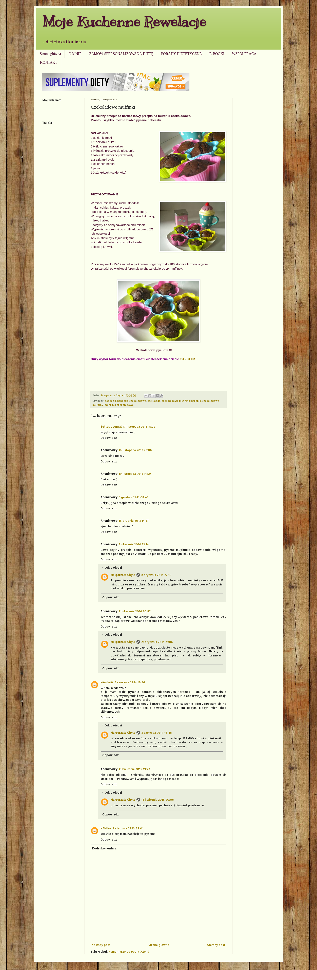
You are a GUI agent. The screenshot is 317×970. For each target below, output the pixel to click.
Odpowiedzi (113, 567)
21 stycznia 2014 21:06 (157, 641)
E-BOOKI (216, 54)
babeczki (110, 400)
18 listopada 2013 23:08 (135, 450)
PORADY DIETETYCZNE (181, 54)
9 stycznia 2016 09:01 (127, 828)
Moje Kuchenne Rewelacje (124, 21)
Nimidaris (106, 682)
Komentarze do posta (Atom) (129, 951)
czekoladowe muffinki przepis (181, 400)
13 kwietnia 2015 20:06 (157, 799)
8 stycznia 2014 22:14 (134, 544)
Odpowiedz (108, 437)
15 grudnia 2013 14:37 (134, 520)
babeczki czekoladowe (131, 400)
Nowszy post (101, 945)
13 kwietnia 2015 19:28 (134, 769)
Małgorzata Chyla (123, 575)
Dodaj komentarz (104, 848)
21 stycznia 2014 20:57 (135, 611)
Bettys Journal (111, 426)
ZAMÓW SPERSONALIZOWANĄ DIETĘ (121, 54)
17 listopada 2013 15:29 (139, 426)
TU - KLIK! (187, 359)
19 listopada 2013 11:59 (135, 473)
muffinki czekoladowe (119, 404)
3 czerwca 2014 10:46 (156, 732)
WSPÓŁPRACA (244, 54)
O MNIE (75, 54)
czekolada (153, 400)
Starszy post (216, 945)
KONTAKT (48, 62)
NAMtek (105, 828)
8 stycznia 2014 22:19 (156, 575)
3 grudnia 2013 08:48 (134, 497)
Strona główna (50, 54)
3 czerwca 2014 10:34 (130, 682)
